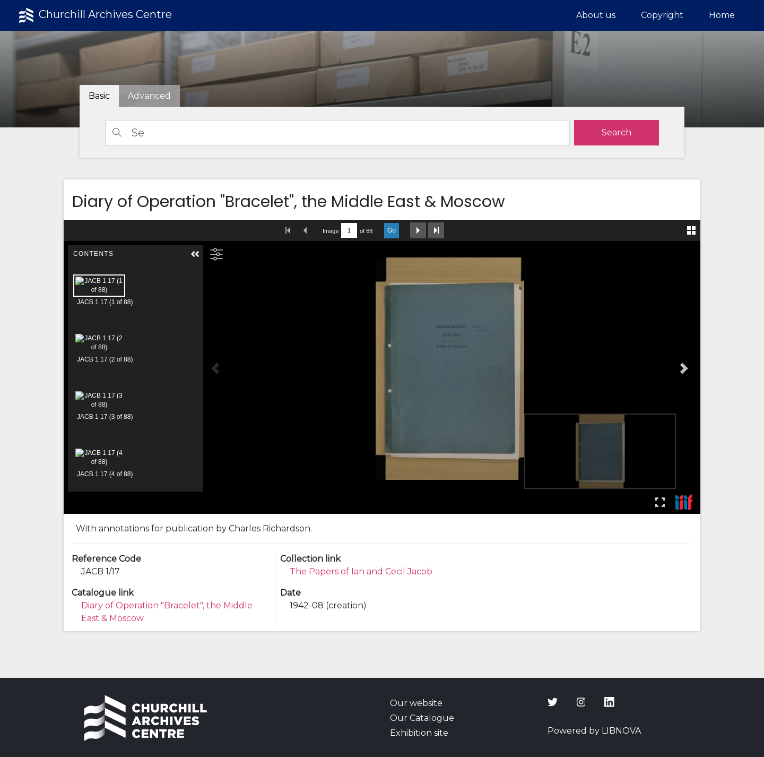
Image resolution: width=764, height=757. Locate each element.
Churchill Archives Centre (94, 15)
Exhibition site (419, 733)
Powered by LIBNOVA (594, 731)
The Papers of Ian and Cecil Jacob (361, 571)
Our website (416, 703)
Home (722, 15)
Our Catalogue (422, 718)
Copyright (662, 15)
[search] (616, 132)
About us (595, 15)
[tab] (149, 96)
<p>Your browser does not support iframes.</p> (382, 367)
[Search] (337, 132)
